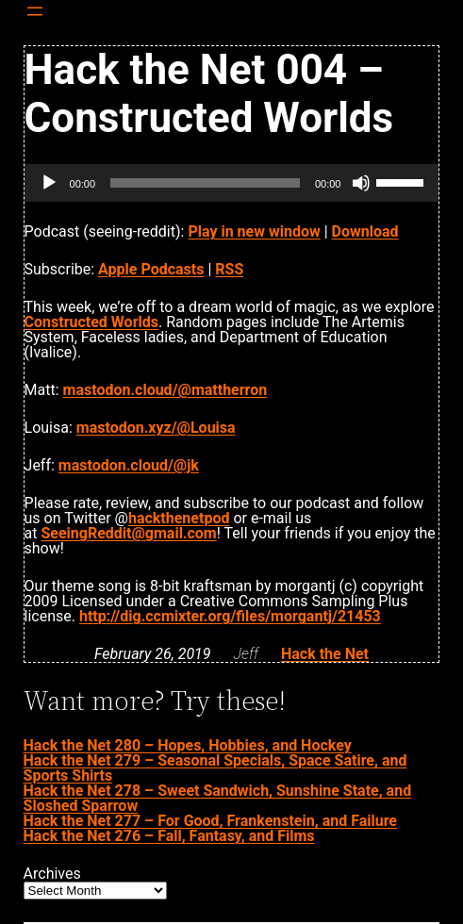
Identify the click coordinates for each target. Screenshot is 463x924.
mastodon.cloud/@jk (128, 465)
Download (365, 231)
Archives (52, 874)
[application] (232, 183)
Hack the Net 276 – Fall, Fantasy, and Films (169, 836)
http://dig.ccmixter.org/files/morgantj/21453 (230, 616)
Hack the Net (325, 654)
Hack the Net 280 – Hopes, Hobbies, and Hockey (188, 745)
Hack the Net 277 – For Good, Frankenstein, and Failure (210, 821)
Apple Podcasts (151, 269)
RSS (229, 269)
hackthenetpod (178, 518)
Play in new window (254, 231)
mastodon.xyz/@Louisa (156, 428)
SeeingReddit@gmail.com (128, 533)
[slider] (205, 183)
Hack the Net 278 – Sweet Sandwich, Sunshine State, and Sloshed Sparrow (218, 798)
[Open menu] (35, 11)
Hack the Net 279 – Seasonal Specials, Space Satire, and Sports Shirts (215, 767)
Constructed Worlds (91, 322)
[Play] (49, 182)
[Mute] (361, 182)
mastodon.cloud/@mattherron (165, 390)
